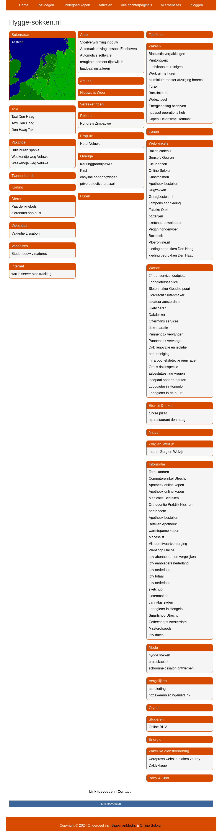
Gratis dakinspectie (163, 367)
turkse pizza (158, 413)
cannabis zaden (161, 602)
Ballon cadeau (160, 151)
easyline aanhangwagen (99, 177)
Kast (83, 170)
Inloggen (196, 5)
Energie (155, 740)
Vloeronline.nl (159, 242)
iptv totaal (156, 576)
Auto (84, 35)
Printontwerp (158, 60)
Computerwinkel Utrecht (167, 478)
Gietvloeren (157, 308)
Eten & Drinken (161, 406)
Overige (86, 156)
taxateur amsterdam (164, 302)
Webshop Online (161, 550)
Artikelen (105, 5)
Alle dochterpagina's (136, 5)
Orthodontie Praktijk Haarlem (171, 504)
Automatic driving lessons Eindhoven (108, 49)
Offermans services (164, 321)
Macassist (156, 537)
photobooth (157, 511)
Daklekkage (158, 765)
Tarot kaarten (159, 472)
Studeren (156, 719)
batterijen (156, 216)
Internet (17, 266)
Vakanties (19, 226)
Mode (153, 648)
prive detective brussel (97, 183)
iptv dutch (156, 635)
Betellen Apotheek (163, 524)
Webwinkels (158, 143)
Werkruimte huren (162, 73)
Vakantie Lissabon (25, 233)
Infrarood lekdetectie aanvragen (173, 360)
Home (23, 5)
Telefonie (156, 35)
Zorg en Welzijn (161, 444)
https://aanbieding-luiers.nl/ (169, 695)
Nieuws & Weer (92, 92)
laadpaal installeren (95, 68)
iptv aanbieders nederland (169, 563)
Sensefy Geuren (161, 157)
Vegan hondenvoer (163, 229)
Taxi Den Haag (22, 116)
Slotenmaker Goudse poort (169, 288)
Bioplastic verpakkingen (167, 54)
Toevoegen (45, 5)
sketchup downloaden (165, 223)
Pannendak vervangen (166, 334)
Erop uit (86, 136)
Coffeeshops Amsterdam (168, 622)
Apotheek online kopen (166, 485)
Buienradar (20, 35)
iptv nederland (160, 570)
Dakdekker (157, 315)
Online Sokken (160, 170)
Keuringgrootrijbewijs (96, 164)
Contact (124, 791)
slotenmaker (158, 596)
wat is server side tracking (31, 274)
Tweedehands (22, 176)
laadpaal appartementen (167, 380)
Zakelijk (155, 46)
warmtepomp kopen (164, 530)
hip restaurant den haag (167, 420)
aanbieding (157, 689)
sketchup (156, 589)
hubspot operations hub (167, 112)
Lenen (154, 132)
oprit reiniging (159, 354)
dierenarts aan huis (26, 213)
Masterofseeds (160, 628)
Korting (17, 187)
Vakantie (18, 142)
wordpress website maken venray (174, 759)
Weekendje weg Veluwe (29, 157)
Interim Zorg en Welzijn (166, 452)
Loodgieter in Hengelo (166, 386)
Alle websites (171, 5)
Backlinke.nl (158, 93)
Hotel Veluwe (90, 143)
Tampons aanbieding (165, 203)
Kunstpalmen (159, 177)
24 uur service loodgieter (168, 275)
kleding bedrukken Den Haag (171, 249)
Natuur (154, 432)
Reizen (85, 116)
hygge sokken (159, 655)
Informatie (157, 464)
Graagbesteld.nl (161, 197)
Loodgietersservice (163, 282)
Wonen (154, 268)
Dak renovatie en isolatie (168, 347)
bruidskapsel (158, 662)
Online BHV (158, 727)
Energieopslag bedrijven (167, 106)
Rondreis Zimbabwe (95, 123)
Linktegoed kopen (76, 5)
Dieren (16, 199)
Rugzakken (157, 190)
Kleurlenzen (158, 164)
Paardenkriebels (24, 206)
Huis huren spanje (25, 150)
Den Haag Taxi (22, 130)
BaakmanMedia (123, 825)
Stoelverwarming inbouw (99, 42)
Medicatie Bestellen (164, 498)
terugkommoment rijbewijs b (101, 62)
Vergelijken (158, 681)
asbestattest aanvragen (167, 373)
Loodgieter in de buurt (166, 393)
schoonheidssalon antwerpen (171, 668)
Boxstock (156, 236)
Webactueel (158, 99)
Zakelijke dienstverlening (169, 751)
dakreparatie (158, 328)
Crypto (154, 708)
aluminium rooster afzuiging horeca (176, 80)
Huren (85, 196)
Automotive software (95, 55)
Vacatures (19, 246)
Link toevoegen (101, 791)
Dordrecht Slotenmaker (166, 295)
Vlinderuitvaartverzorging (168, 544)
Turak (153, 86)
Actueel (86, 81)
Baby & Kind (159, 778)
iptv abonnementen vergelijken (172, 557)
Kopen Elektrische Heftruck (170, 119)
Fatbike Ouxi (158, 210)
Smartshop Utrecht (163, 615)
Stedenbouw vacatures (29, 253)
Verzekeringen (92, 104)
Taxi (14, 109)
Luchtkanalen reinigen (166, 67)
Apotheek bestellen (163, 183)
